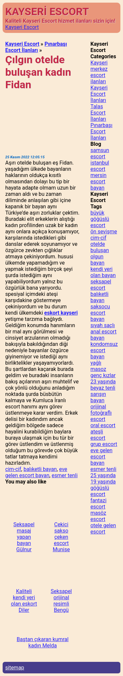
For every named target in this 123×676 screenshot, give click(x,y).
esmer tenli (65, 475)
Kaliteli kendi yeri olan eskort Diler (24, 600)
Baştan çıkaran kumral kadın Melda (43, 642)
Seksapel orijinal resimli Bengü (61, 600)
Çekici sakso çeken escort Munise (61, 537)
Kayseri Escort (22, 27)
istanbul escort (100, 166)
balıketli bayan (40, 469)
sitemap (14, 667)
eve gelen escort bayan (36, 472)
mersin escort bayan (99, 181)
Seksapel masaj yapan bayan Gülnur (23, 537)
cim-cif (13, 469)
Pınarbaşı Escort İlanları (36, 47)
